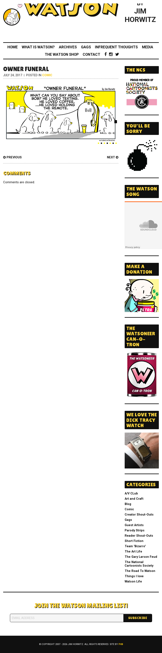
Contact (91, 54)
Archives (68, 47)
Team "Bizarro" (135, 546)
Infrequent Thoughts (116, 47)
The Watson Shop (62, 54)
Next (112, 157)
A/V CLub (131, 493)
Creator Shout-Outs (139, 514)
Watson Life (133, 581)
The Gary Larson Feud (141, 557)
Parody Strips (134, 530)
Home (12, 47)
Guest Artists (134, 525)
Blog (128, 504)
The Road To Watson (140, 571)
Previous (12, 157)
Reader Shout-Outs (139, 536)
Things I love (134, 576)
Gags (86, 47)
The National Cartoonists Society (139, 563)
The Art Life (133, 551)
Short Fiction (134, 541)
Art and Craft (134, 499)
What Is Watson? (38, 47)
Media (147, 47)
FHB (121, 644)
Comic (47, 75)
